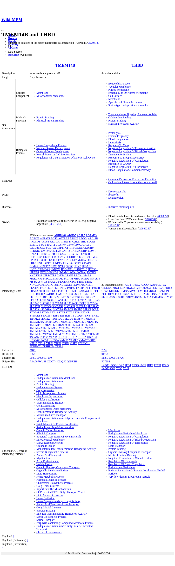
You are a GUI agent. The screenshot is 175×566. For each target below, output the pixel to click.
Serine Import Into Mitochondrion (55, 427)
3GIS (112, 368)
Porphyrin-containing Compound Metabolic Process (64, 522)
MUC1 (152, 290)
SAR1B (49, 294)
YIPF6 (73, 343)
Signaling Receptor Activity (123, 123)
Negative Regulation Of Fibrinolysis (128, 166)
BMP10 (34, 244)
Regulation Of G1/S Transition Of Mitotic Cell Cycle (65, 157)
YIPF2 (57, 343)
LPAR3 (69, 275)
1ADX (105, 365)
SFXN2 (90, 297)
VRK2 (92, 340)
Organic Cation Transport (50, 430)
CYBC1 (114, 287)
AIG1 (128, 284)
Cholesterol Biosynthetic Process (54, 482)
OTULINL (57, 284)
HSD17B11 (67, 269)
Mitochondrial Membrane (50, 95)
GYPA (61, 266)
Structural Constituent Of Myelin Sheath (58, 436)
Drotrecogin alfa (117, 191)
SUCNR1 (85, 312)
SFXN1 (81, 297)
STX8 (76, 312)
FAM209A (80, 260)
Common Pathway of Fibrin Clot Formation (132, 179)
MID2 (77, 278)
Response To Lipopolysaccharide (126, 157)
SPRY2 (87, 309)
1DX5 (120, 365)
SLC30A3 (45, 303)
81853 (33, 350)
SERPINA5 (151, 294)
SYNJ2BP (46, 315)
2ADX (105, 368)
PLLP (50, 287)
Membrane (42, 92)
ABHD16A (60, 235)
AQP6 (153, 284)
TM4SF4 (78, 318)
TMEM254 (76, 327)
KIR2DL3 (114, 290)
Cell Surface (115, 95)
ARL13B (93, 238)
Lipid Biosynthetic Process (51, 393)
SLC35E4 (92, 303)
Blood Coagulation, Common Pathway (129, 169)
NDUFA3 (63, 281)
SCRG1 (79, 294)
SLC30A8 (57, 303)
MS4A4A (35, 281)
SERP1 (44, 297)
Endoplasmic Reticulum (49, 381)
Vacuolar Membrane (119, 86)
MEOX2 (47, 278)
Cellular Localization (48, 399)
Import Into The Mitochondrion (53, 489)
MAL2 (87, 275)
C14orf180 (73, 244)
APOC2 (74, 238)
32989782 (150, 219)
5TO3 (119, 368)
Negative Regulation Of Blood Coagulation (132, 151)
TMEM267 (36, 331)
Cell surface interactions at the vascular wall (132, 182)
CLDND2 (35, 250)
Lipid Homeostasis (46, 473)
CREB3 (43, 253)
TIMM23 (45, 318)
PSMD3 (62, 290)
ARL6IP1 (35, 241)
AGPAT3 (34, 238)
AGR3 (54, 238)
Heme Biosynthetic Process (51, 145)
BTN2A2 (50, 244)
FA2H (61, 260)
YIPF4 (65, 343)
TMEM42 (48, 331)
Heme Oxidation (45, 498)
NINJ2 (88, 281)
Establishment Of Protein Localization (57, 424)
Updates (13, 47)
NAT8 (44, 281)
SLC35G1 (57, 306)
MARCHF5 (36, 278)
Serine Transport (45, 519)
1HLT (150, 365)
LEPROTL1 (49, 275)
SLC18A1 (82, 300)
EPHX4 (34, 260)
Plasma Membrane (118, 89)
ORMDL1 (45, 284)
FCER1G (91, 260)
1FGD (135, 365)
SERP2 (52, 297)
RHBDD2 (139, 294)
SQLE (95, 309)
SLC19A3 (93, 300)
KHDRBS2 (36, 275)
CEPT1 (61, 247)
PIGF (43, 287)
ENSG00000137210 (41, 357)
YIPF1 (49, 343)
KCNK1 (91, 272)
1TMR (157, 365)
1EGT (128, 365)
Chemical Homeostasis (49, 532)
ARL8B (45, 241)
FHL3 (33, 263)
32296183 (93, 42)
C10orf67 (61, 244)
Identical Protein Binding (50, 120)
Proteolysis (114, 132)
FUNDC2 (57, 263)
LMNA (61, 275)
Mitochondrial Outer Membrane (53, 408)
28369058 (162, 216)
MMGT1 (134, 290)
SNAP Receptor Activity (49, 442)
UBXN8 (34, 340)
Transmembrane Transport (50, 402)
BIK (83, 241)
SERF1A (89, 294)
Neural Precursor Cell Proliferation (55, 154)
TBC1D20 (77, 315)
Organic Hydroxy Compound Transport (58, 467)
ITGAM (63, 272)
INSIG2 (53, 272)
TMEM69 (46, 334)
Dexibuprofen (116, 197)
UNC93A (54, 340)
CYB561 (75, 253)
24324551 (113, 225)
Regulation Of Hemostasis (122, 461)
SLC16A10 (56, 300)
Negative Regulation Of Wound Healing (130, 458)
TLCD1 (68, 318)
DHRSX (73, 256)
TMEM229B (50, 327)
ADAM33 (91, 235)
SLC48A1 (35, 309)
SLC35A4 (69, 303)
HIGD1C (35, 269)
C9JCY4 (51, 361)
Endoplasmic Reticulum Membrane (55, 377)
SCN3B (70, 294)
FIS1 (39, 263)
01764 (105, 353)
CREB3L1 (53, 253)
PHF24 (110, 294)
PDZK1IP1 (86, 284)
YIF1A (41, 343)
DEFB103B (49, 256)
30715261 (55, 223)
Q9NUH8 (72, 361)
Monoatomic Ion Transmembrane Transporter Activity (66, 448)
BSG (41, 244)
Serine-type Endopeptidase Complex (128, 105)
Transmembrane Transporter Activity (56, 411)
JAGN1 (72, 272)
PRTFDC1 (51, 290)
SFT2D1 (61, 297)
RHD (32, 294)
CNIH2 (66, 250)
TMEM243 (63, 327)
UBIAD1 (92, 337)
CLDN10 (88, 247)
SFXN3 (34, 300)
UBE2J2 (72, 337)
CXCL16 (65, 253)
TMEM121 (65, 321)
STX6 (69, 312)
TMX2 (85, 334)
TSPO (43, 337)
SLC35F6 (46, 306)
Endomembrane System (49, 387)
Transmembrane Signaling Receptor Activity (132, 114)
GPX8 (54, 266)
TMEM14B (65, 65)
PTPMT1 (73, 290)
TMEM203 (74, 324)
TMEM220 (86, 324)
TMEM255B (90, 327)
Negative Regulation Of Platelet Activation (131, 148)
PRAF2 (34, 290)
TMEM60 (35, 334)
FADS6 (69, 260)
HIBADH (87, 266)
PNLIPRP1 (82, 287)
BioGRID (13, 54)
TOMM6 (94, 334)
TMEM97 (58, 334)
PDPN (76, 284)
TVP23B (52, 337)
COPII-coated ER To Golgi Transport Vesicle (61, 492)
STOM (45, 312)
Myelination (43, 458)
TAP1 (56, 315)
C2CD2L (34, 247)
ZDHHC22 (36, 346)
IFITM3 (44, 272)
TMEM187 (49, 324)
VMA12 (83, 340)
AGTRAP (63, 238)
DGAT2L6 (62, 256)
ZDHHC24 (48, 346)
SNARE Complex (46, 433)
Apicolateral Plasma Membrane (125, 102)
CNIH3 (75, 250)
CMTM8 (56, 250)
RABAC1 (83, 290)
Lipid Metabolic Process (49, 495)
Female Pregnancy (118, 136)
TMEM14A (91, 321)
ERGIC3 (43, 260)
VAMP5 (73, 340)
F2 (137, 287)
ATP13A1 (62, 241)
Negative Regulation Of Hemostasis (128, 442)
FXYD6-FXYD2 (72, 263)
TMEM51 (86, 331)
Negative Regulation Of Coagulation (128, 160)
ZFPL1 (59, 346)
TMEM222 (36, 327)
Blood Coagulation (118, 139)
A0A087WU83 (38, 361)
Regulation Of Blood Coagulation (126, 464)
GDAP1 (86, 263)
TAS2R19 (65, 315)
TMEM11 (89, 318)
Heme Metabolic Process (50, 476)
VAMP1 (63, 340)
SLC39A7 (93, 306)
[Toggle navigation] (2, 30)
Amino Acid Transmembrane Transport (57, 504)
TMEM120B (51, 321)
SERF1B (34, 297)
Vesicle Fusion (44, 464)
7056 (104, 350)
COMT (92, 250)
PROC (118, 294)
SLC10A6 (44, 300)
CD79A (52, 247)
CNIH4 (83, 250)
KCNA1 (81, 272)
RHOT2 (40, 294)
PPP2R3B (94, 287)
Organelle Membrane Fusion (52, 470)
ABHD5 (71, 235)
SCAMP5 (60, 294)
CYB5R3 (86, 253)
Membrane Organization (49, 396)
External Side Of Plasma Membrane (128, 92)
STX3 (62, 312)
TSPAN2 (34, 337)
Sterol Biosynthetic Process (51, 516)
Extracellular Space (119, 83)
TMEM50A (60, 331)
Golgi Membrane (45, 405)
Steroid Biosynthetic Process (52, 452)
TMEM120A (37, 321)
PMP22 (71, 287)
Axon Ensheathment (47, 461)
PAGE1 (68, 284)
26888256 (144, 228)
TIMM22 (35, 318)
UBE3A (82, 337)
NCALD (52, 281)
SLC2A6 (34, 303)
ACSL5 (81, 235)
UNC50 (43, 340)
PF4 (104, 294)
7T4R (126, 368)
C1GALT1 (85, 244)
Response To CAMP (119, 163)
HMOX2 (55, 269)
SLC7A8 (58, 309)
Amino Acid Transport (48, 455)
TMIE (67, 334)
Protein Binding (45, 117)
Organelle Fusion (45, 445)
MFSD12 (58, 278)
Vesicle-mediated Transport (51, 414)
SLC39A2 (81, 306)
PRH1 (41, 290)
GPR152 (45, 266)
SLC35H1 (69, 306)
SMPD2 (77, 309)
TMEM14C (36, 324)
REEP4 (94, 290)
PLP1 (57, 287)
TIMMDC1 (57, 318)
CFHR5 (69, 247)
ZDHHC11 (84, 343)
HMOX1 (45, 269)
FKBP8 (47, 263)
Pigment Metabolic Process (51, 479)
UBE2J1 (62, 337)
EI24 (87, 256)
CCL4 (43, 247)
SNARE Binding (45, 510)
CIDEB (79, 247)
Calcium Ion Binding (119, 117)
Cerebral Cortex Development (52, 151)
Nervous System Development (53, 148)
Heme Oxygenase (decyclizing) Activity (58, 501)
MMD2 (85, 278)
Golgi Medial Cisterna (48, 507)
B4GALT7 (75, 241)
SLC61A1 (46, 309)
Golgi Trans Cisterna (47, 485)
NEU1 (72, 281)
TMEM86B (158, 297)
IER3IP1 (34, 272)
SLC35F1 (35, 306)
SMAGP (68, 309)
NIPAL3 (34, 284)
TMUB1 (76, 334)
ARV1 (53, 241)
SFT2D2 (72, 297)
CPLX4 (34, 253)
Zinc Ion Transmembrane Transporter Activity (61, 513)
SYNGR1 (35, 315)
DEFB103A (36, 256)
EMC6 (94, 256)
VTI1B (33, 343)
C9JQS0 (61, 361)
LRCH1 (78, 275)
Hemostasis (114, 142)
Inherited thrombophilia (121, 206)
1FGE (142, 365)
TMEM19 (61, 324)
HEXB (77, 266)
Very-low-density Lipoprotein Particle (129, 476)
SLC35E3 (80, 303)
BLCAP (91, 241)
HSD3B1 (93, 269)
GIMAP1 (35, 266)
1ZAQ (165, 365)
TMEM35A (144, 297)
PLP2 (63, 287)
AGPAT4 (45, 238)
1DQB (113, 365)
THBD (137, 65)
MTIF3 (144, 290)
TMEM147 (78, 321)
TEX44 (87, 315)
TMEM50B (74, 331)
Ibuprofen (113, 194)
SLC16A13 (70, 300)
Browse (12, 38)
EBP (81, 256)
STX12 (54, 312)
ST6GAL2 (35, 312)
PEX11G (34, 287)
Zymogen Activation (119, 154)
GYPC (69, 266)
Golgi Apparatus (45, 390)
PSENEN (128, 294)
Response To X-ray (118, 145)
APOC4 (83, 238)
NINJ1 (80, 281)
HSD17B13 (80, 269)
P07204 (106, 361)
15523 (33, 353)
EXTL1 (53, 260)
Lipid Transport (116, 445)
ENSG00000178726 (113, 357)
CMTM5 (46, 250)
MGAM (68, 278)
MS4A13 (95, 278)
